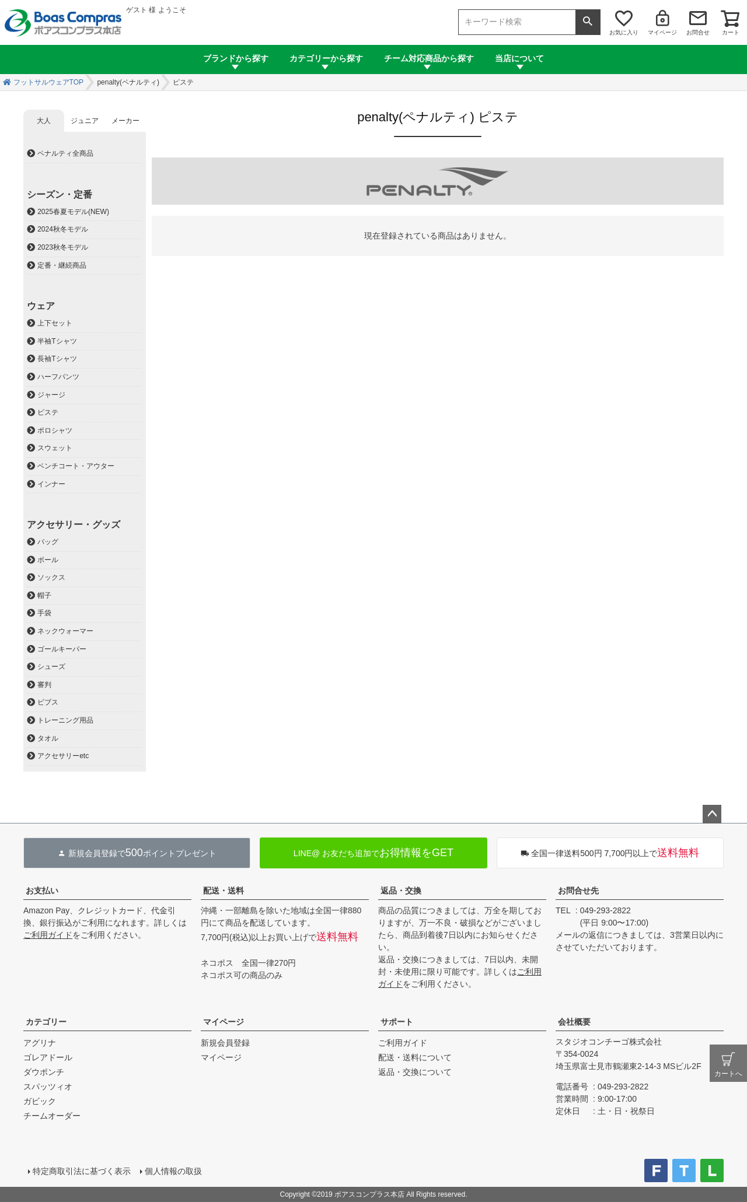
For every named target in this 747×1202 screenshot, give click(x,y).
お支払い (42, 890)
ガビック (39, 1101)
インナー (51, 484)
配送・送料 (223, 890)
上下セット (54, 323)
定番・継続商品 (61, 265)
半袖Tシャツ (56, 341)
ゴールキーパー (61, 649)
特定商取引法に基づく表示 (82, 1171)
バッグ (47, 542)
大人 (44, 121)
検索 (587, 22)
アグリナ (39, 1042)
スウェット (54, 448)
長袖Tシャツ (56, 359)
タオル (47, 738)
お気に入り (623, 32)
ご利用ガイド (47, 935)
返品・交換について (415, 1072)
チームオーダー (52, 1115)
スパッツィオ (47, 1086)
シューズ (51, 667)
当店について (519, 58)
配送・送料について (415, 1057)
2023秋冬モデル (62, 247)
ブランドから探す (235, 58)
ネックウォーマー (65, 631)
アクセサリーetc (63, 756)
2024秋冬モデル (62, 229)
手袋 (44, 613)
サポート (397, 1021)
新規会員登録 (225, 1042)
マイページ (662, 32)
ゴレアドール (47, 1057)
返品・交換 (401, 890)
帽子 (44, 595)
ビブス (47, 702)
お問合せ (698, 32)
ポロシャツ (54, 430)
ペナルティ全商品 (65, 153)
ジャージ (51, 395)
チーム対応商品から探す (429, 58)
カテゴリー (46, 1021)
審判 (44, 685)
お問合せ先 (578, 890)
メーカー (125, 121)
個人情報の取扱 (173, 1171)
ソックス (51, 577)
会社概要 (574, 1021)
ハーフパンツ (58, 377)
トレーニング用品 (65, 720)
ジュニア (85, 121)
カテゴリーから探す (326, 58)
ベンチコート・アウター (75, 466)
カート (730, 32)
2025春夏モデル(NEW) (73, 212)
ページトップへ (712, 814)
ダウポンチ (43, 1072)
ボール (47, 560)
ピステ (47, 412)
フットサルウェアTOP (48, 82)
